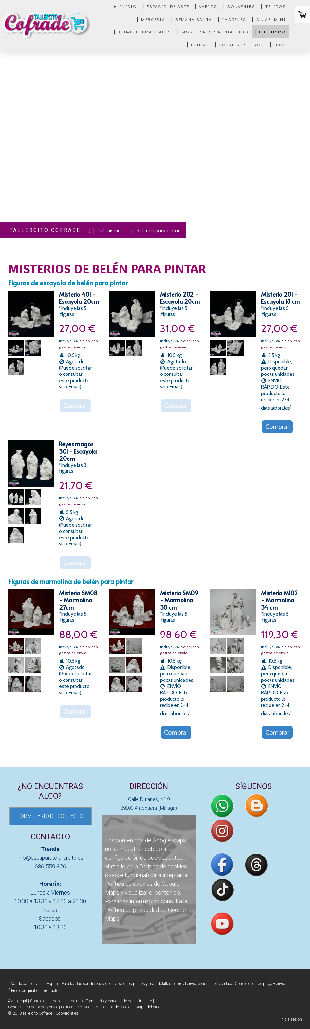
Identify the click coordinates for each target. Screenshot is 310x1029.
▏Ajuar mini (269, 19)
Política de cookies (163, 866)
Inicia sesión (291, 1019)
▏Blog (278, 44)
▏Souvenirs (239, 6)
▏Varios (206, 6)
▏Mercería (151, 19)
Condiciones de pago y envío (260, 983)
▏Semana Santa (192, 19)
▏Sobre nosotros (239, 44)
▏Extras (198, 44)
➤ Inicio (125, 6)
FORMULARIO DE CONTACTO (50, 816)
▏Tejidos (273, 6)
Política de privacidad (132, 909)
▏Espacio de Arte (166, 6)
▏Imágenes (232, 19)
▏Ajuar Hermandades (142, 31)
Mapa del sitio (148, 1007)
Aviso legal (17, 1000)
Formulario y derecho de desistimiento (118, 1000)
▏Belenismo (270, 31)
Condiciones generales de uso (56, 1000)
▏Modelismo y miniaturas (213, 31)
